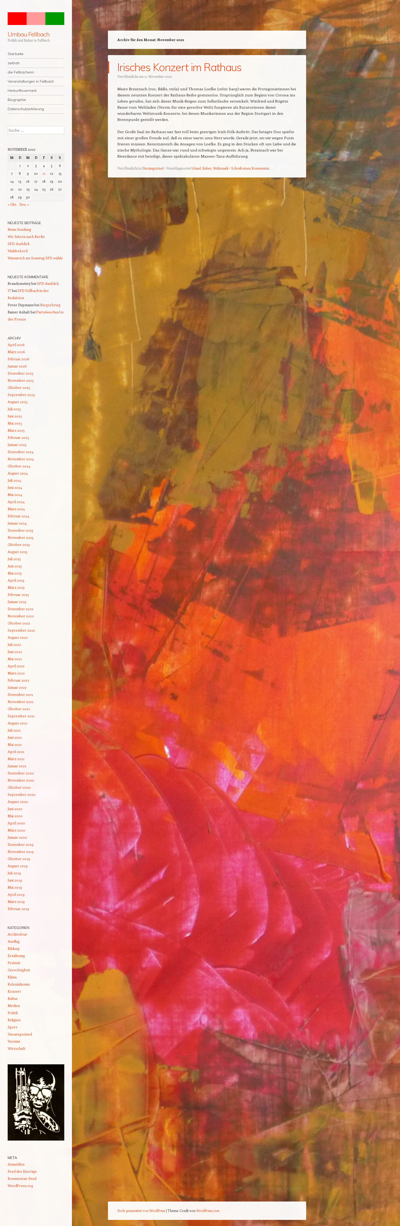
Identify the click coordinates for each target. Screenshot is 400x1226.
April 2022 (16, 665)
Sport (12, 1027)
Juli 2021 (14, 730)
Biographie (17, 99)
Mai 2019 (15, 887)
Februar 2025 (18, 437)
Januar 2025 (17, 444)
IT (9, 290)
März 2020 (16, 830)
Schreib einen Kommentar (250, 168)
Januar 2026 (17, 366)
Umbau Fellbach (28, 34)
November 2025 (21, 380)
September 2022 (21, 630)
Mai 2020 (15, 815)
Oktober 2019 (19, 858)
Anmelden (16, 1164)
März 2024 (16, 508)
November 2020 (21, 780)
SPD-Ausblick (19, 243)
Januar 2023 (17, 601)
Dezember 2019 (20, 844)
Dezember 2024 (20, 451)
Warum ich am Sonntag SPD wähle (35, 258)
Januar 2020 (17, 837)
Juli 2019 (14, 873)
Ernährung (16, 955)
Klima (12, 977)
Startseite (15, 54)
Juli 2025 (14, 408)
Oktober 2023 (19, 544)
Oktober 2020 (19, 787)
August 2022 (18, 637)
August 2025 (18, 401)
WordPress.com (207, 1210)
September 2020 (21, 794)
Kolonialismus (19, 984)
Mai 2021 (15, 744)
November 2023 (20, 537)
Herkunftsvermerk (22, 90)
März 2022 (16, 673)
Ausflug (14, 941)
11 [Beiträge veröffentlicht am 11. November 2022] (43, 173)
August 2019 (18, 865)
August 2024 (18, 473)
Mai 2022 (15, 658)
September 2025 (21, 394)
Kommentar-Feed (22, 1178)
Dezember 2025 (20, 373)
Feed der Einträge (22, 1171)
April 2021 (16, 751)
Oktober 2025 (19, 387)
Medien (14, 1005)
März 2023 (16, 587)
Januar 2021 (17, 765)
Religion (14, 1019)
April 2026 (16, 344)
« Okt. (12, 204)
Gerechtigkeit (19, 969)
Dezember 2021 (20, 694)
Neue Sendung (19, 229)
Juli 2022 (14, 644)
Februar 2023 (18, 594)
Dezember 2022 (20, 608)
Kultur (13, 998)
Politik (13, 1012)
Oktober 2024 (19, 466)
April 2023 (16, 580)
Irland (196, 168)
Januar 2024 (17, 523)
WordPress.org (20, 1185)
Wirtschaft (17, 1048)
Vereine (14, 1041)
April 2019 (16, 894)
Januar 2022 (17, 687)
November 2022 (21, 616)
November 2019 (21, 851)
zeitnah (14, 63)
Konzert (14, 991)
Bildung (14, 948)
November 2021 (20, 701)
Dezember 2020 (21, 773)
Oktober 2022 (19, 623)
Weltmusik (220, 168)
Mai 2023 (15, 573)
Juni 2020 (15, 808)
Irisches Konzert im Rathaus (179, 67)
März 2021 (16, 758)
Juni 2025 (15, 416)
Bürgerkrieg (50, 304)
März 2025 (16, 430)
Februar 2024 (18, 516)
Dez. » (24, 204)
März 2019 (16, 901)
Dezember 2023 (20, 530)
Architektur (17, 934)
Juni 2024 (15, 487)
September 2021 (21, 715)
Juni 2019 (15, 880)
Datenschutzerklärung (26, 109)
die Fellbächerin (21, 72)
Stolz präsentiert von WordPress (141, 1210)
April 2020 (16, 823)
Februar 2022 (18, 680)
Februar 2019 (18, 908)
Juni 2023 (15, 566)
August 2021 (17, 723)
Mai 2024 (15, 494)
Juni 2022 (15, 651)
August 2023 (17, 551)
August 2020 (18, 801)
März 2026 (16, 351)
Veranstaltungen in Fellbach (31, 81)
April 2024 (16, 501)
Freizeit (14, 962)
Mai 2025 (15, 423)
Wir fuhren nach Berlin (26, 236)
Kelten (206, 168)
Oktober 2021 (19, 708)
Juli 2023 (14, 558)
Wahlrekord (18, 250)
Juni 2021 (15, 737)
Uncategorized (153, 168)
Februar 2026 (18, 358)
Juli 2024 (14, 480)
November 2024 (21, 458)
